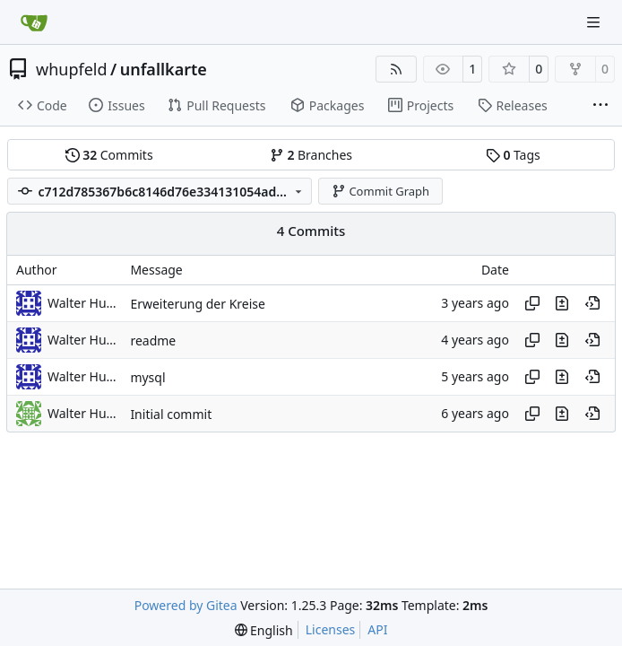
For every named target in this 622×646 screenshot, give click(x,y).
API (377, 629)
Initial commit (171, 414)
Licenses (331, 629)
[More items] (600, 106)
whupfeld (72, 69)
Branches (311, 154)
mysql (147, 377)
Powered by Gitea (186, 605)
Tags (513, 154)
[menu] (264, 630)
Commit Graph (380, 191)
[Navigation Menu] (595, 22)
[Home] (34, 22)
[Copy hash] (532, 303)
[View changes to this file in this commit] (562, 303)
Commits (109, 154)
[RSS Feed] (396, 69)
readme (153, 340)
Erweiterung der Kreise (197, 303)
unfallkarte (163, 69)
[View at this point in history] (592, 303)
